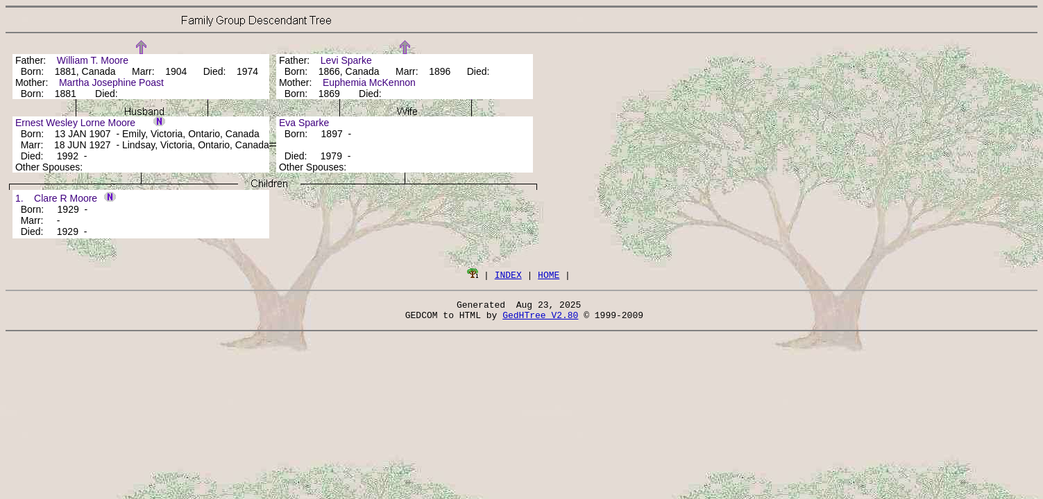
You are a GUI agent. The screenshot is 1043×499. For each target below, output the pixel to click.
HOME (548, 274)
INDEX (508, 274)
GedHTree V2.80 (540, 319)
